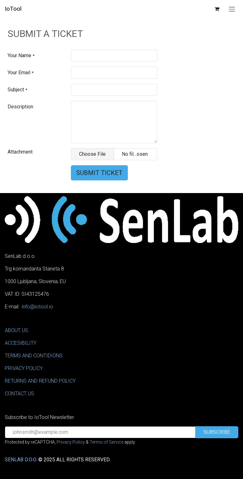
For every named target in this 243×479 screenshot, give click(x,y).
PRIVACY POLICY (24, 368)
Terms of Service (106, 442)
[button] (216, 432)
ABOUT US (16, 330)
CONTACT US (19, 394)
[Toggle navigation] (232, 9)
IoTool (13, 8)
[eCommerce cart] (216, 9)
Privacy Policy (71, 442)
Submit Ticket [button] (99, 173)
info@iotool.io (37, 307)
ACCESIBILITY (20, 343)
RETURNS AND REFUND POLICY (40, 381)
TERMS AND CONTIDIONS (34, 356)
